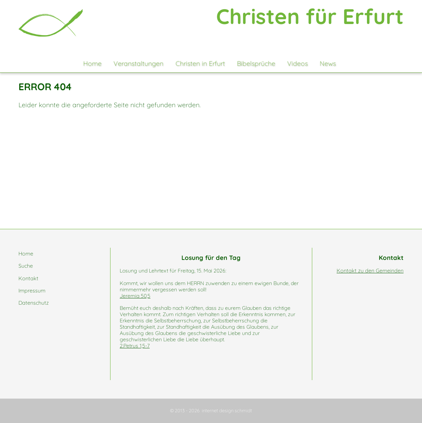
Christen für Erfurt (310, 16)
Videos (297, 63)
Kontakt (28, 278)
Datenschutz (33, 303)
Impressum (31, 290)
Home (92, 63)
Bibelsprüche (256, 63)
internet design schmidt (227, 410)
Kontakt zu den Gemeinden (370, 270)
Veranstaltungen (138, 63)
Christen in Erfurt (200, 63)
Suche (25, 266)
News (328, 63)
